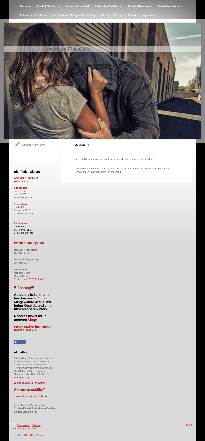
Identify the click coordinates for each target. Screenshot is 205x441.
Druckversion (21, 425)
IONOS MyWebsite (34, 435)
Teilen (20, 341)
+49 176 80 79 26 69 (33, 279)
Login (189, 424)
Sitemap (36, 425)
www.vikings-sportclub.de (30, 396)
